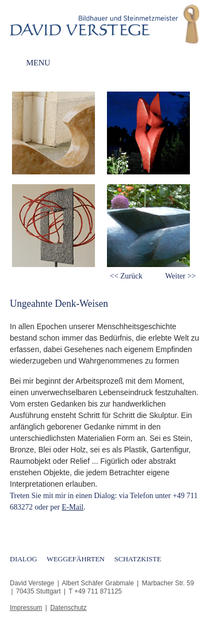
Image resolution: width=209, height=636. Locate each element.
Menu (38, 63)
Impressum (26, 607)
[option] (57, 182)
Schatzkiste (138, 559)
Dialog (23, 559)
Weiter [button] (175, 276)
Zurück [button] (131, 276)
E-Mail (72, 507)
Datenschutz (68, 607)
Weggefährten (76, 559)
